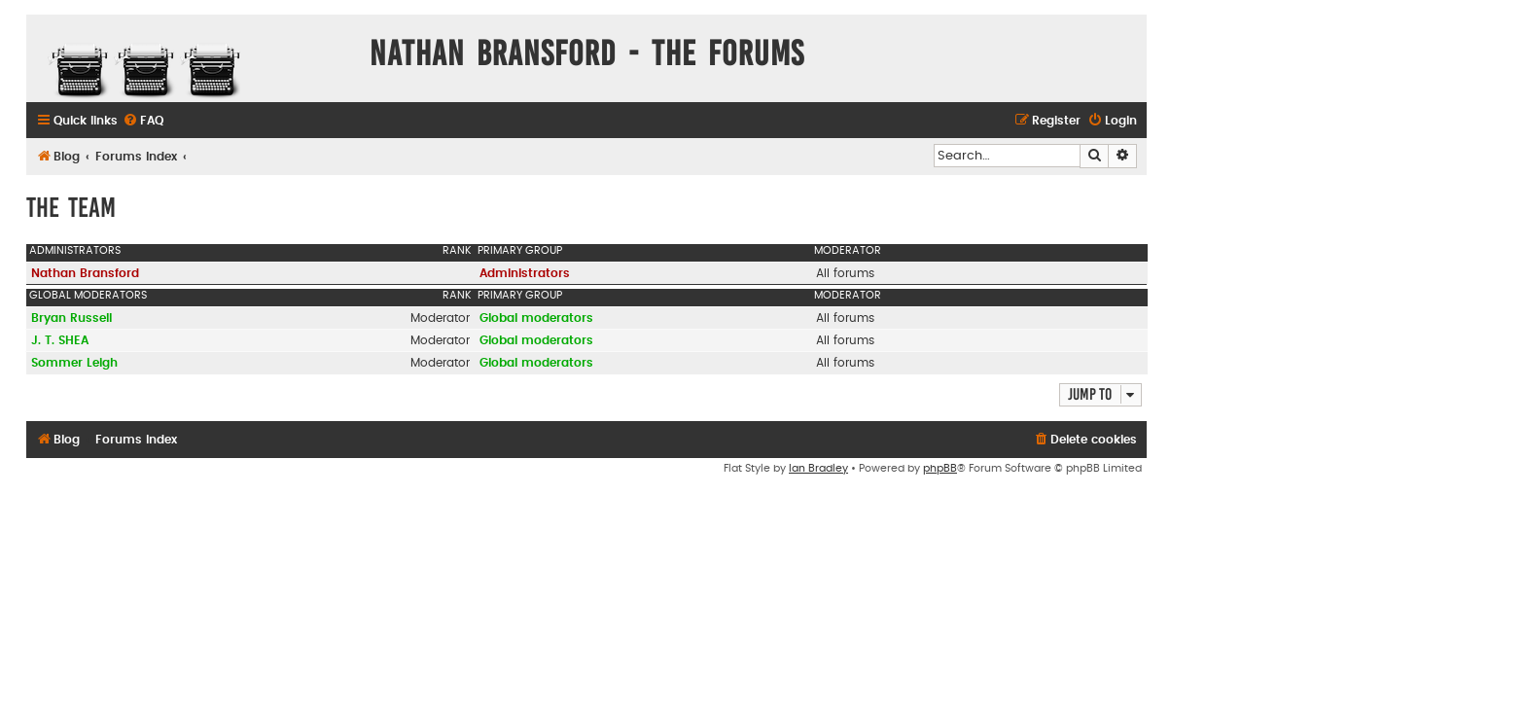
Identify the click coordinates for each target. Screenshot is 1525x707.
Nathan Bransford (85, 273)
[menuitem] (143, 121)
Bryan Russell (71, 318)
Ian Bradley (818, 468)
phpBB (940, 468)
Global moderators (88, 295)
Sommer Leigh (74, 363)
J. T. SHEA (60, 340)
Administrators (75, 250)
